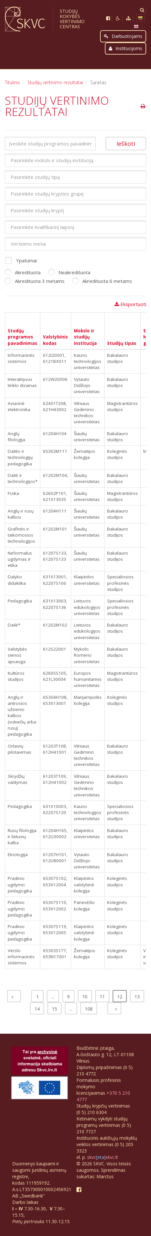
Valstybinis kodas (55, 340)
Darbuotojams (123, 36)
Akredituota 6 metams (102, 281)
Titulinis (12, 82)
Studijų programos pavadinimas (22, 337)
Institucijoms (125, 48)
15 (54, 1009)
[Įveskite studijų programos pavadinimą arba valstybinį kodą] (50, 143)
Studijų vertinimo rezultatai (55, 82)
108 (89, 1009)
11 (102, 997)
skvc (91, 1157)
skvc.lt (112, 1157)
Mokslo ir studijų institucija (85, 337)
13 (137, 997)
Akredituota (23, 272)
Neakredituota (69, 272)
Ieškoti (125, 143)
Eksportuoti (130, 304)
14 (37, 1009)
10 (84, 997)
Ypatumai (21, 260)
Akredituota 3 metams (35, 281)
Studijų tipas (121, 343)
